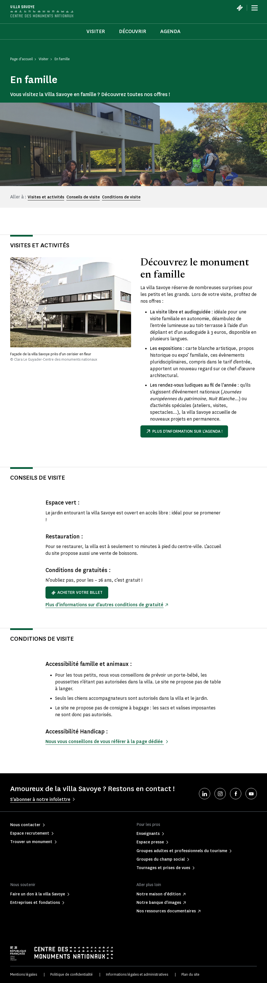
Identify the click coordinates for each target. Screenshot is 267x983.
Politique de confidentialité (71, 974)
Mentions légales (23, 974)
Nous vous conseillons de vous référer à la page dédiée (104, 741)
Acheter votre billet (77, 592)
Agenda (170, 31)
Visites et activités (46, 197)
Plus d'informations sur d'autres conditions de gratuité (104, 605)
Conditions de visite (121, 197)
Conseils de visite (83, 197)
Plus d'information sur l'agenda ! (184, 431)
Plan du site (190, 974)
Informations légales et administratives (137, 974)
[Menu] (254, 8)
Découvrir (132, 31)
